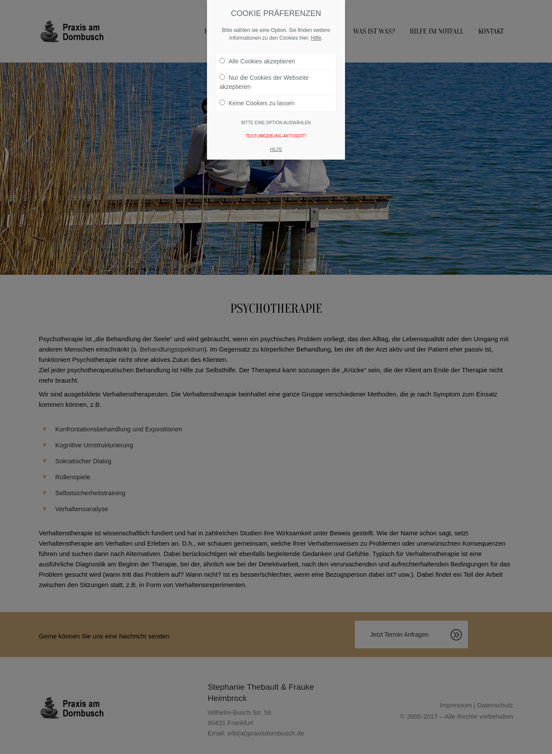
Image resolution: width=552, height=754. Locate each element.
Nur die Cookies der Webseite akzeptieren (264, 75)
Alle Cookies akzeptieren (257, 54)
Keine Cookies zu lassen (257, 96)
